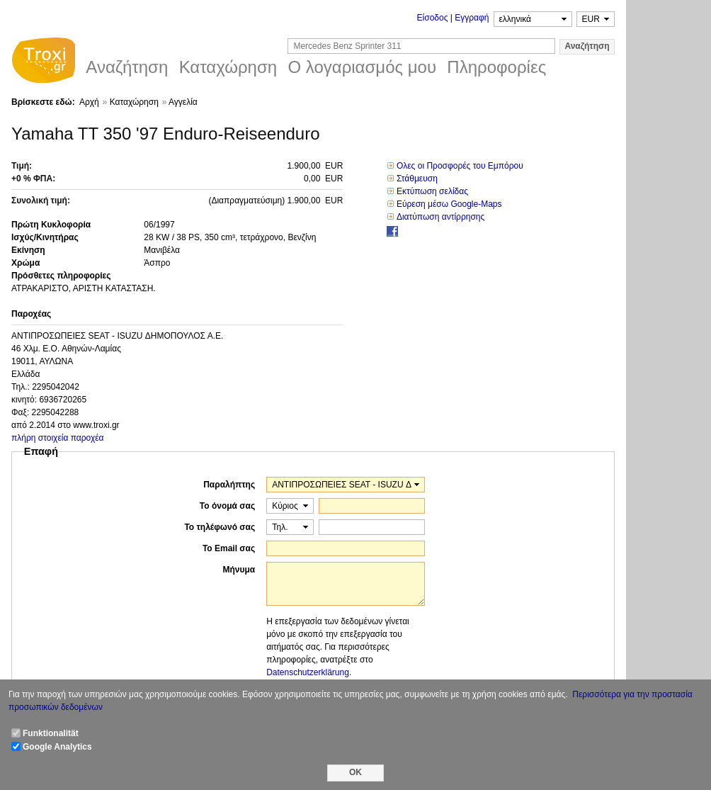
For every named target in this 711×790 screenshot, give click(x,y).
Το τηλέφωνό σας (219, 527)
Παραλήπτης (229, 485)
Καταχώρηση (134, 102)
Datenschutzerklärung (307, 672)
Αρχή (89, 102)
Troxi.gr (43, 62)
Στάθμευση (417, 179)
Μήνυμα (238, 570)
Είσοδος (432, 18)
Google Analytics (57, 747)
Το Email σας (229, 548)
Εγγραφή (472, 18)
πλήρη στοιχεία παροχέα (57, 438)
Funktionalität (51, 733)
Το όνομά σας (227, 506)
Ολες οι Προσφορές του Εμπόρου (460, 166)
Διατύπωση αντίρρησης (440, 217)
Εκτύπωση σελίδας (432, 191)
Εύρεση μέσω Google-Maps (449, 204)
